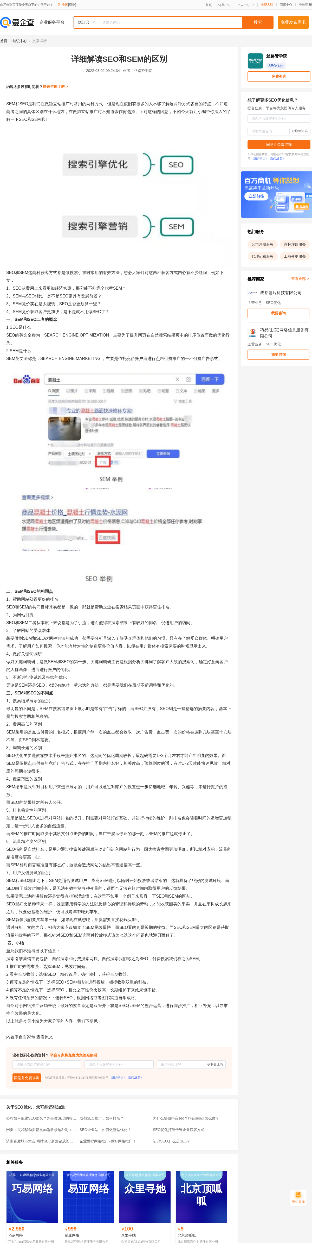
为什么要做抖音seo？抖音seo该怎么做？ (186, 1118)
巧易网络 (15, 1235)
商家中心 (286, 4)
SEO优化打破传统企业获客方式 (178, 1130)
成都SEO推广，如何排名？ (102, 1118)
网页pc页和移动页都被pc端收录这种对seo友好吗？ (41, 1130)
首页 (209, 5)
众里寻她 (128, 1235)
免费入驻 (267, 4)
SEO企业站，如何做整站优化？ (105, 1130)
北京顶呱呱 (187, 1235)
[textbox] (186, 22)
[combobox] (173, 22)
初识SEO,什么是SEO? (171, 1141)
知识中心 (19, 41)
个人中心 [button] (245, 5)
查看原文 (44, 1037)
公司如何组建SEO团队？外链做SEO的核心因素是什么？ (41, 1118)
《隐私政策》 (135, 1077)
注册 (309, 5)
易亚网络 (72, 1235)
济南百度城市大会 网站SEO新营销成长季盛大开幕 (41, 1141)
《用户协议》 (117, 1077)
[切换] (72, 5)
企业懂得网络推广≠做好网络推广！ (108, 1141)
